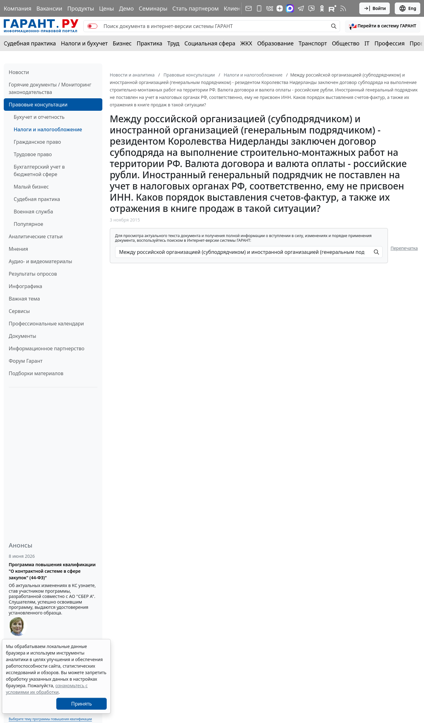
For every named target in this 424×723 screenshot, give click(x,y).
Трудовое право (33, 154)
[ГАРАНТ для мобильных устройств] (259, 8)
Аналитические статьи (36, 236)
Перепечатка (404, 248)
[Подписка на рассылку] (248, 8)
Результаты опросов (33, 273)
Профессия (390, 43)
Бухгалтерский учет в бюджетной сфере (39, 170)
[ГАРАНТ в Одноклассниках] (322, 8)
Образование (275, 43)
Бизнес (122, 43)
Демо (126, 8)
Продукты (80, 8)
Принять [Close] (81, 703)
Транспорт (313, 43)
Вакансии (49, 8)
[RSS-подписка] (343, 8)
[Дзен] (280, 8)
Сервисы (19, 311)
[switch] (92, 26)
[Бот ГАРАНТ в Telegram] (311, 8)
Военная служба (33, 211)
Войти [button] (374, 8)
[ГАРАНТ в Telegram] (301, 8)
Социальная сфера (209, 43)
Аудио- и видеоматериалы (40, 261)
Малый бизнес (31, 186)
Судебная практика (30, 43)
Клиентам (237, 8)
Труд (173, 43)
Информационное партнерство (46, 348)
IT (367, 43)
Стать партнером (195, 8)
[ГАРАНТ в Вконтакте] (269, 8)
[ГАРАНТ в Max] (290, 8)
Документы (22, 336)
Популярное (28, 224)
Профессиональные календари (46, 323)
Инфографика (25, 286)
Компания (17, 8)
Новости (19, 72)
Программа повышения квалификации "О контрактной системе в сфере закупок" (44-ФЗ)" (52, 571)
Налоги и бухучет (84, 43)
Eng (407, 8)
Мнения (18, 248)
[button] (382, 26)
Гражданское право (37, 141)
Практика (149, 43)
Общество (346, 43)
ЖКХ (246, 43)
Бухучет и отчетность (39, 117)
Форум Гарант (26, 360)
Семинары (153, 8)
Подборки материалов (36, 373)
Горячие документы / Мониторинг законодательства (50, 88)
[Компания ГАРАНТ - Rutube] (332, 8)
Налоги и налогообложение (48, 129)
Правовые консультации (38, 104)
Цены (106, 8)
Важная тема (24, 298)
